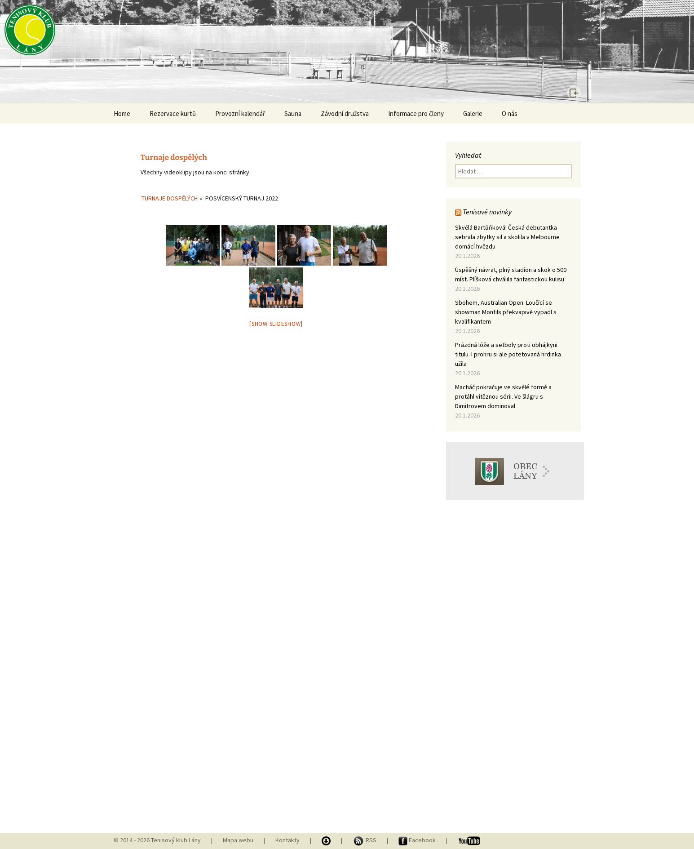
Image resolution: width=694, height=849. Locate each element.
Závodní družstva (345, 113)
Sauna (292, 113)
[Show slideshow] (276, 324)
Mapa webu (238, 840)
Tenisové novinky (487, 211)
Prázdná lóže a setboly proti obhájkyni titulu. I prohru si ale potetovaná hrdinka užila (508, 354)
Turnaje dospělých (169, 198)
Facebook (417, 840)
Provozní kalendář (240, 113)
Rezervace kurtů (173, 113)
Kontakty (287, 840)
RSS (365, 840)
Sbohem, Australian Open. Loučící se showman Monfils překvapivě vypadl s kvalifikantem (506, 311)
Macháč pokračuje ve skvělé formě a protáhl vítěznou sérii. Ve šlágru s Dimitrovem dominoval (503, 396)
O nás (509, 113)
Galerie (472, 113)
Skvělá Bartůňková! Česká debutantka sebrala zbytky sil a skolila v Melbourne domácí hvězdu (507, 236)
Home (122, 113)
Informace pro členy (416, 113)
